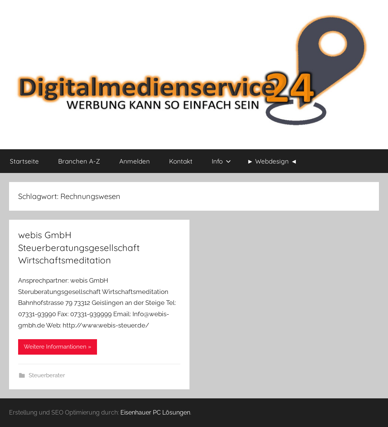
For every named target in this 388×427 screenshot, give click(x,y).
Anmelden (134, 161)
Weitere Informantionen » (57, 346)
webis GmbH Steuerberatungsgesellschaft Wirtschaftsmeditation (79, 247)
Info (221, 161)
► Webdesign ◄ (272, 161)
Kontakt (180, 161)
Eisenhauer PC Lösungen (155, 412)
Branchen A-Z (79, 161)
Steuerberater (47, 375)
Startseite (24, 161)
